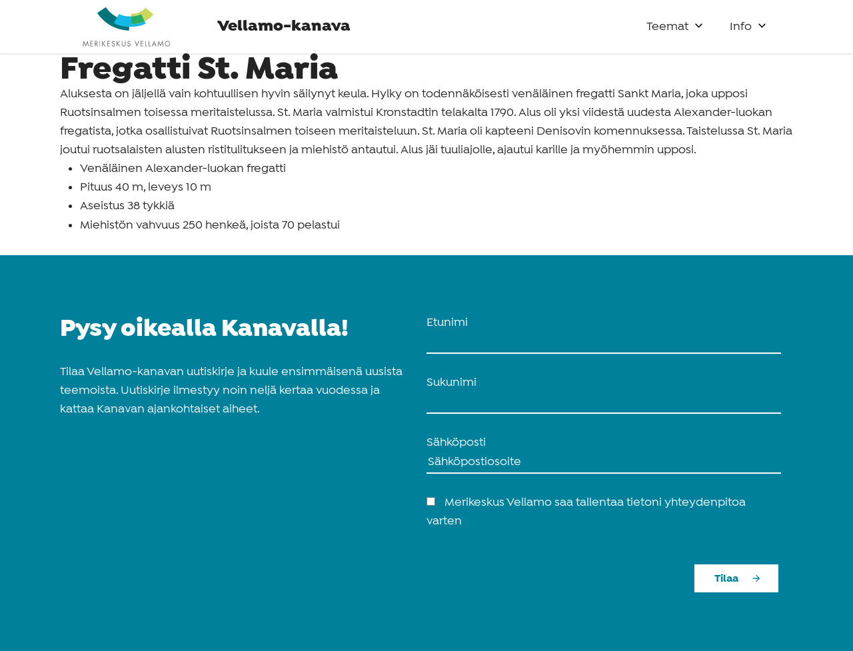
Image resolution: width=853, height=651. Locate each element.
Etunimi (447, 322)
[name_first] (603, 343)
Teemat (667, 27)
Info (741, 27)
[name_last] (603, 403)
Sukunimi (451, 382)
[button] (698, 22)
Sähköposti (456, 442)
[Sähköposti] (603, 463)
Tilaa (726, 579)
